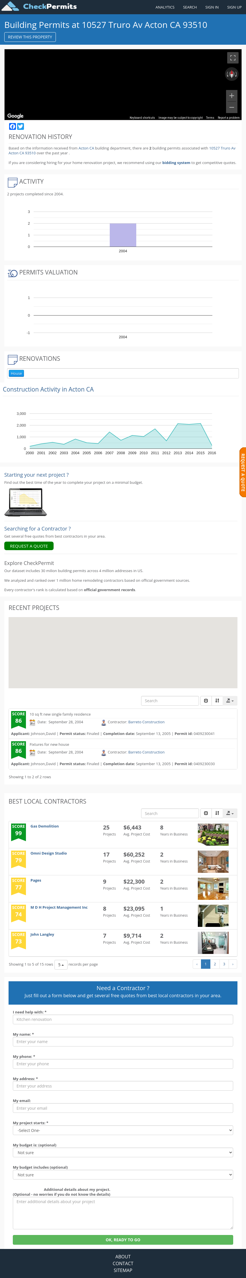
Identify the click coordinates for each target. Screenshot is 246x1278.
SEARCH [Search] (190, 7)
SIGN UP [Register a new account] (234, 7)
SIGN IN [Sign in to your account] (212, 7)
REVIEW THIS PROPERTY (30, 37)
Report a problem (229, 117)
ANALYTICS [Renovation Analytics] (165, 7)
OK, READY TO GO (123, 1239)
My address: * (25, 1078)
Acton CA (86, 148)
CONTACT (123, 1263)
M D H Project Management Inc (59, 907)
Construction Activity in (48, 389)
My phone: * (24, 1056)
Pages (36, 880)
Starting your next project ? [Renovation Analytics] (36, 474)
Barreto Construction (146, 721)
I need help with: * (29, 1012)
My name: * (23, 1034)
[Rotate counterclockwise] (227, 74)
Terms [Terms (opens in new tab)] (210, 117)
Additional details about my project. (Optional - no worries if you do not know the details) (61, 1192)
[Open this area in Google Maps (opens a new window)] (15, 116)
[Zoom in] (231, 95)
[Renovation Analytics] (25, 502)
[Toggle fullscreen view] (233, 58)
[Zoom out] (231, 107)
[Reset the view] (232, 74)
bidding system (176, 162)
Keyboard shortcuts (142, 117)
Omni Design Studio (49, 853)
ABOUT (123, 1257)
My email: (22, 1100)
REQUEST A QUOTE (29, 546)
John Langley (42, 934)
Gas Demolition (45, 826)
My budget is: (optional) (34, 1145)
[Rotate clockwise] (237, 74)
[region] (123, 84)
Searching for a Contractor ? (37, 528)
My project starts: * (30, 1122)
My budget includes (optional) (40, 1167)
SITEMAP (123, 1270)
